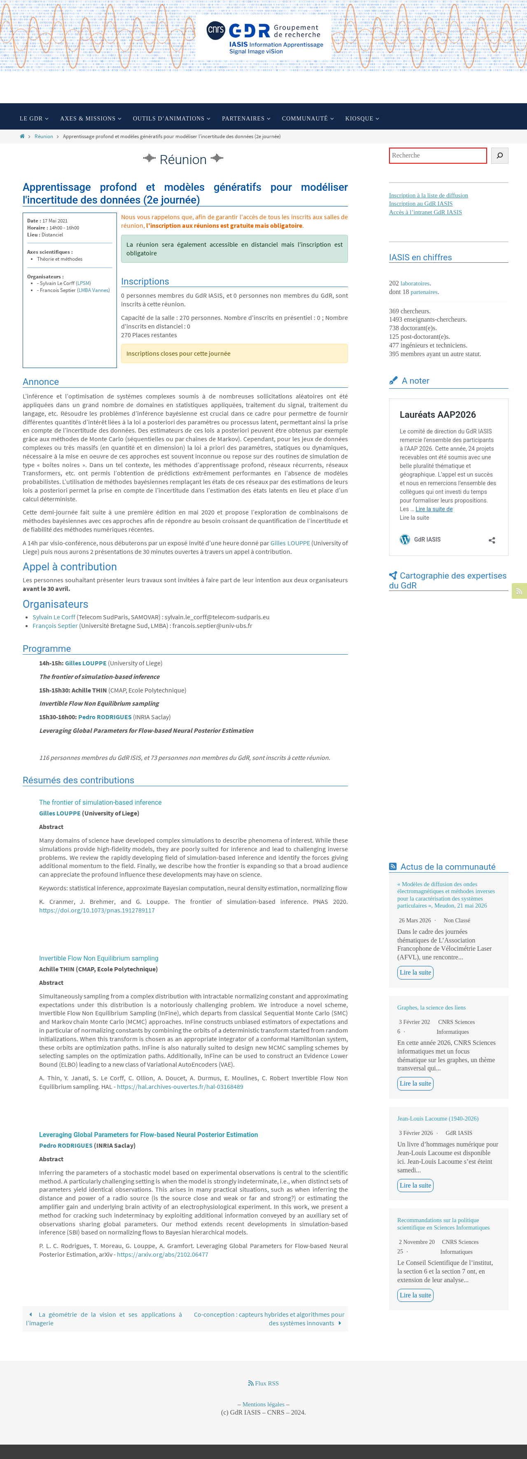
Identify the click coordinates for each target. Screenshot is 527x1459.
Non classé (457, 920)
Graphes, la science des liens (431, 1007)
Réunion (44, 136)
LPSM (83, 283)
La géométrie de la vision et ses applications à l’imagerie (104, 1318)
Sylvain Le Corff (54, 617)
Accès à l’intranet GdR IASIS (426, 212)
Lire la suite (415, 972)
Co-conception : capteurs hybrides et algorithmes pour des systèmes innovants (269, 1318)
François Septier (55, 625)
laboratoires (415, 283)
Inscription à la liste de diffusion (429, 195)
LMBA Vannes (93, 290)
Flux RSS (263, 1383)
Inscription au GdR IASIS (421, 203)
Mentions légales (263, 1404)
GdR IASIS (458, 1133)
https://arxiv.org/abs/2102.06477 (162, 1254)
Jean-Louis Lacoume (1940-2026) (438, 1118)
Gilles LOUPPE (290, 543)
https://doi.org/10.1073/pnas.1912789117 (97, 910)
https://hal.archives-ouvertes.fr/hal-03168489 (180, 1086)
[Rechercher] (499, 156)
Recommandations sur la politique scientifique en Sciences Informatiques (443, 1223)
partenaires (424, 292)
